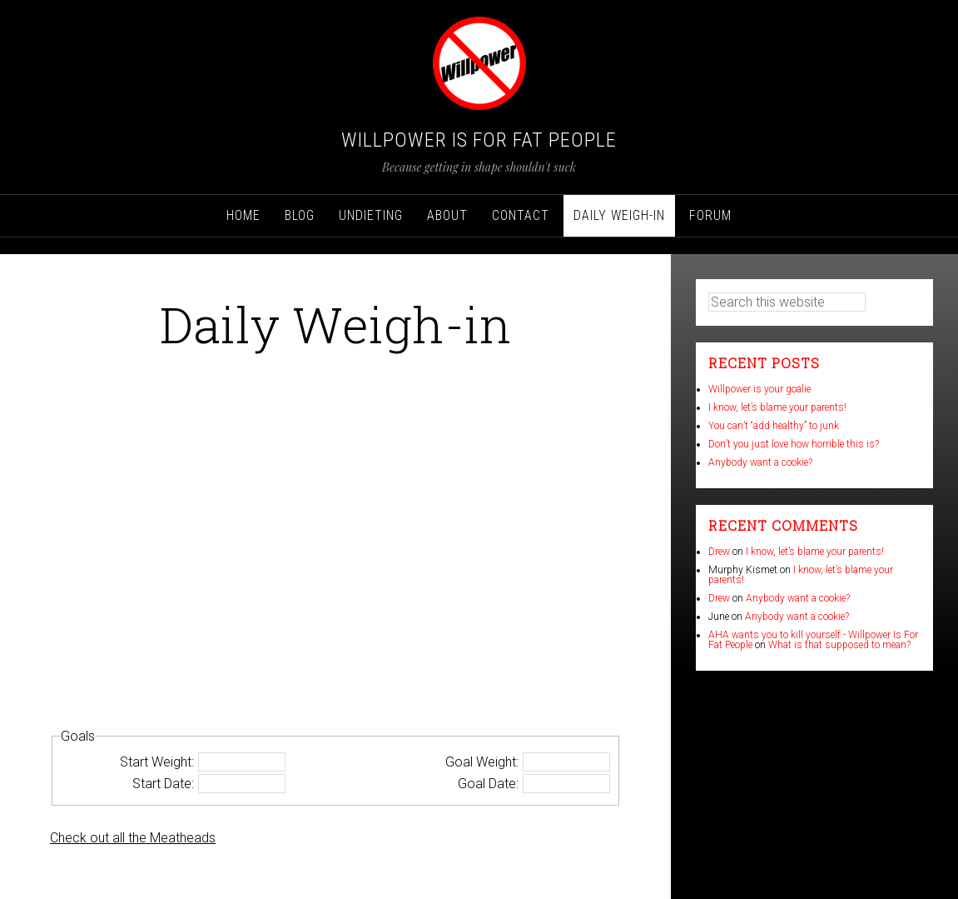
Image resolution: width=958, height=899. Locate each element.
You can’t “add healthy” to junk (773, 426)
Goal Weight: (482, 762)
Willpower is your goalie (759, 389)
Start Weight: (157, 762)
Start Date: (163, 784)
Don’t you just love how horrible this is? (793, 444)
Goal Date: (488, 784)
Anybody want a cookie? (760, 462)
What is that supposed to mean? (839, 645)
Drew (719, 551)
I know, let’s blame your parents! (777, 407)
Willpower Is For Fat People (479, 140)
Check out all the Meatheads (133, 838)
